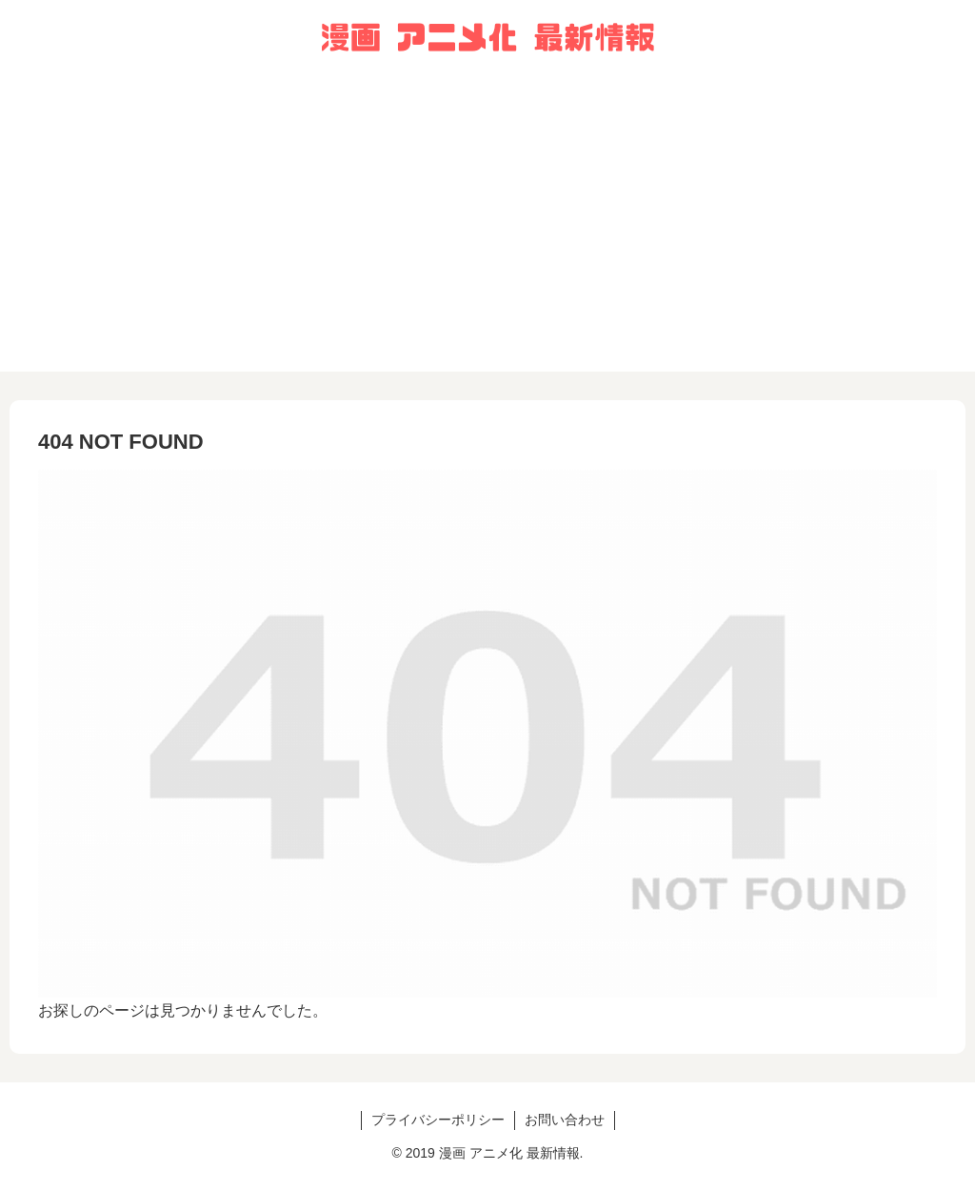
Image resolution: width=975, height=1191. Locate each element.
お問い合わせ (565, 1119)
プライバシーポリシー (438, 1119)
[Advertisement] (487, 238)
